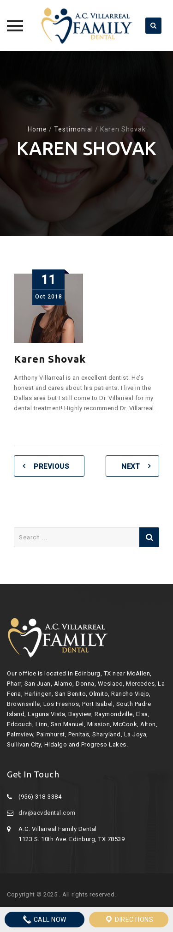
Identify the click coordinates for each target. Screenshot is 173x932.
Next (130, 466)
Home (37, 129)
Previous (51, 466)
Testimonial (73, 129)
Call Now (44, 919)
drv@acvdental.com (47, 812)
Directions (129, 919)
